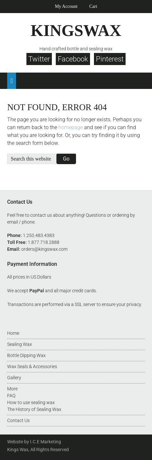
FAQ (11, 395)
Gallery (14, 377)
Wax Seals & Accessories (32, 366)
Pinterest (110, 59)
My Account (66, 6)
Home (13, 333)
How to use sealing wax (31, 402)
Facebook (73, 59)
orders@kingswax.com (44, 249)
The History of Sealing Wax (34, 409)
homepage (70, 127)
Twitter (39, 59)
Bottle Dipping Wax (26, 355)
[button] (11, 81)
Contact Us (18, 420)
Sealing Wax (19, 344)
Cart (93, 6)
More (12, 388)
